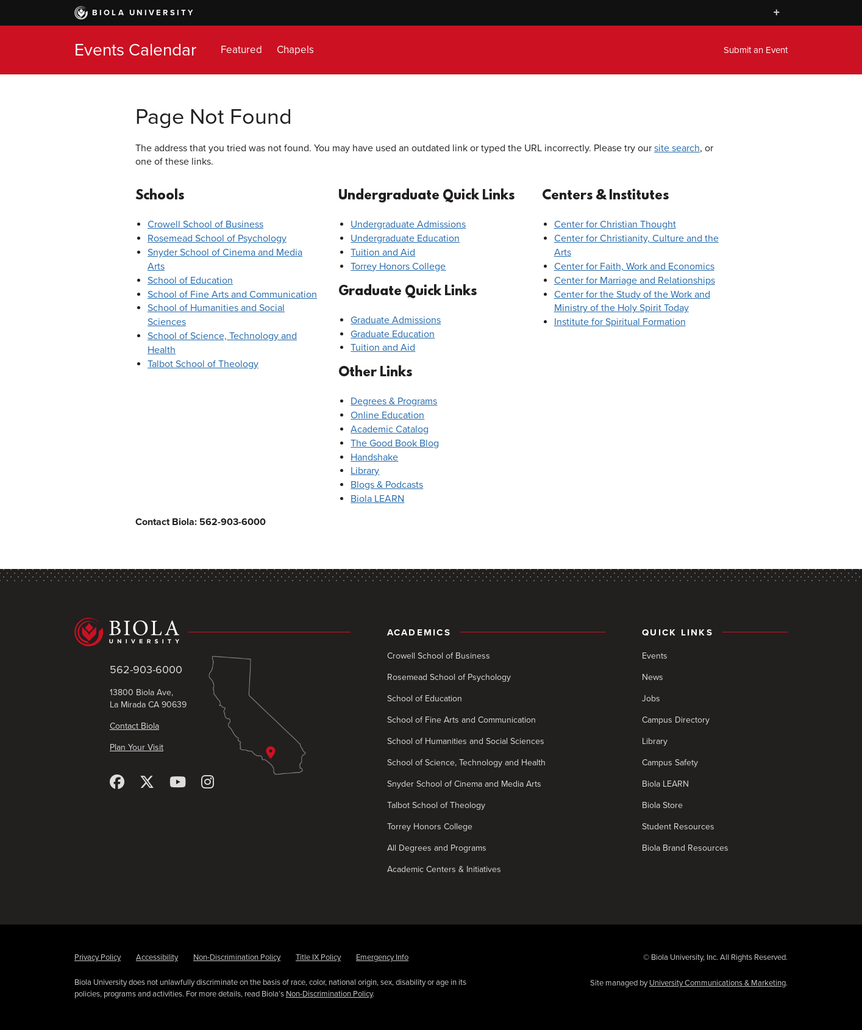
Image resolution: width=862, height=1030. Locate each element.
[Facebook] (117, 783)
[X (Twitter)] (147, 783)
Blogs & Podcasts (387, 485)
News (652, 677)
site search (677, 148)
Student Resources (678, 826)
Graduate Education (393, 334)
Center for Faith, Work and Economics (634, 266)
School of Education (190, 280)
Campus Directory (676, 720)
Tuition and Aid (383, 252)
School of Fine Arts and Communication (232, 294)
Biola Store (662, 805)
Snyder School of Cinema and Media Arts (464, 784)
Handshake (374, 457)
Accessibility (157, 957)
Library (365, 471)
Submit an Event (756, 50)
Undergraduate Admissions (408, 224)
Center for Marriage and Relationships (634, 280)
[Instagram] (207, 783)
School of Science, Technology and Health (466, 762)
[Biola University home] (212, 632)
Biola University (134, 13)
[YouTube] (177, 783)
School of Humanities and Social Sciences (465, 741)
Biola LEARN (377, 499)
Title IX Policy (318, 957)
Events (655, 656)
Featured (241, 49)
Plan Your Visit (136, 747)
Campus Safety (670, 762)
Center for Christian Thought (615, 224)
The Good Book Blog (395, 443)
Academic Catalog (390, 429)
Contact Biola (134, 726)
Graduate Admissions (396, 320)
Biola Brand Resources (685, 848)
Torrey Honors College (398, 266)
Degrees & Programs (394, 401)
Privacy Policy (97, 957)
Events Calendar (135, 50)
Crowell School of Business (205, 224)
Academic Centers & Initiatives (444, 869)
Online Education (387, 415)
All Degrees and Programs (436, 848)
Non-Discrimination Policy (236, 957)
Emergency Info (382, 957)
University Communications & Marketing (717, 983)
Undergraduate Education (405, 238)
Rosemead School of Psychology (217, 238)
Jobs (651, 698)
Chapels (295, 49)
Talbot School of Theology (203, 364)
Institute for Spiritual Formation (620, 322)
